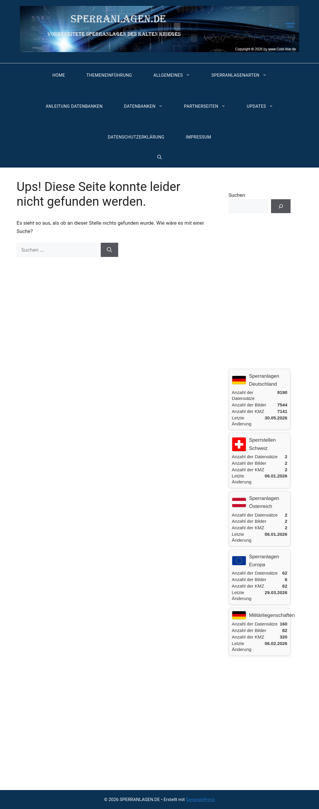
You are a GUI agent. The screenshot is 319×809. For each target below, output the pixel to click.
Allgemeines (174, 75)
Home (58, 75)
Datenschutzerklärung (136, 137)
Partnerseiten (207, 106)
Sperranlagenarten (241, 75)
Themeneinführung (109, 75)
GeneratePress (200, 799)
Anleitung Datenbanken (74, 106)
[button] (159, 157)
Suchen (237, 195)
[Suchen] (109, 250)
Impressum (198, 137)
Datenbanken (146, 106)
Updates (263, 106)
